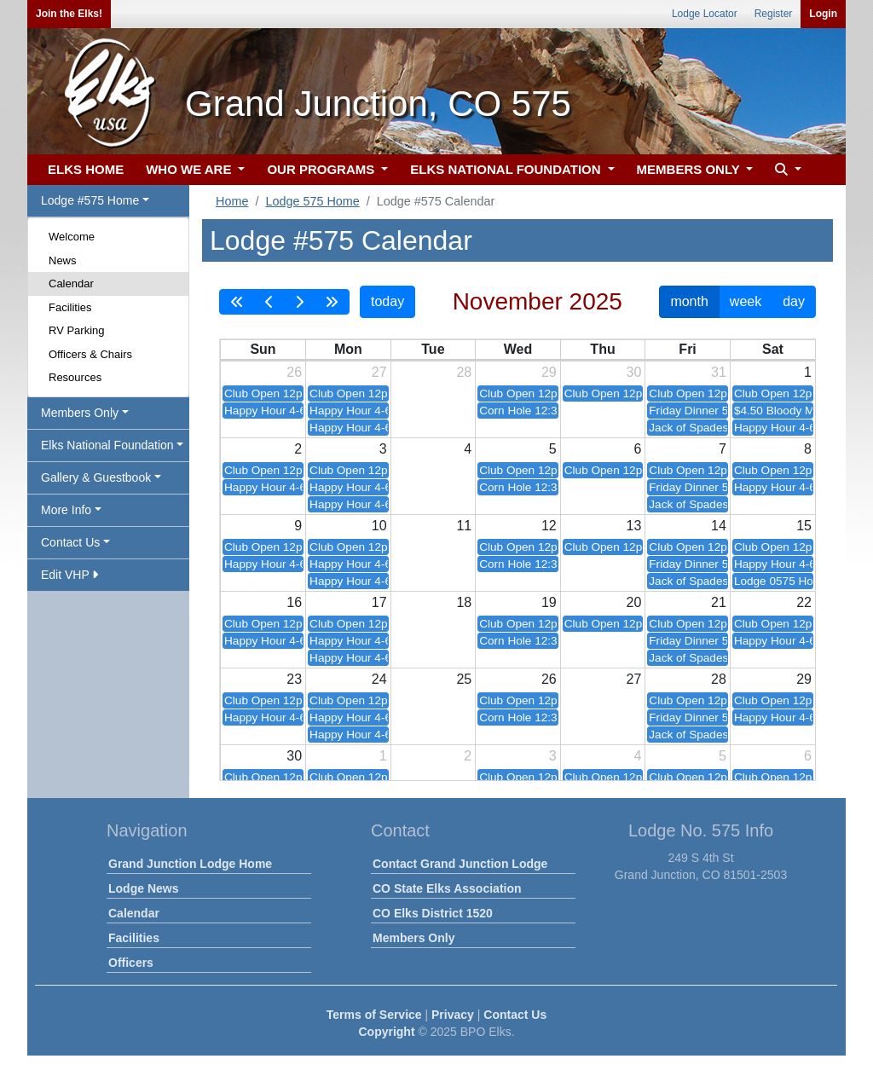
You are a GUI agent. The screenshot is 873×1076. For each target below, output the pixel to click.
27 (379, 372)
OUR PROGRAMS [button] (322, 169)
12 (549, 525)
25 (463, 679)
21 (718, 602)
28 (463, 372)
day (794, 301)
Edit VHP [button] (69, 574)
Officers (130, 962)
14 (718, 525)
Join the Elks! (69, 14)
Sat (772, 349)
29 (549, 372)
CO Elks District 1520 (433, 913)
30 (634, 372)
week (745, 301)
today (387, 301)
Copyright (386, 1031)
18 (463, 602)
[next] (299, 302)
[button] (786, 170)
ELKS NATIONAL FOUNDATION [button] (507, 169)
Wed (518, 349)
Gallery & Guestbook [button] (96, 477)
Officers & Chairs (90, 354)
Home (232, 201)
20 (634, 602)
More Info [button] (66, 510)
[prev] (269, 302)
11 (463, 525)
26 (294, 372)
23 (294, 679)
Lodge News (143, 888)
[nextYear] (332, 302)
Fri (687, 349)
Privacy (452, 1014)
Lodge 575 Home (312, 201)
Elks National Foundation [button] (107, 445)
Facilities (70, 307)
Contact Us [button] (70, 542)
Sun (262, 349)
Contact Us (514, 1014)
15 (804, 525)
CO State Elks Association (447, 888)
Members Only (413, 938)
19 (549, 602)
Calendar (71, 283)
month (689, 301)
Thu (602, 349)
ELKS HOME (86, 169)
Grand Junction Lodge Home (190, 864)
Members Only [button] (80, 412)
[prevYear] (237, 302)
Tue (432, 349)
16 (294, 602)
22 (804, 602)
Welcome (72, 236)
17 (379, 602)
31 (718, 372)
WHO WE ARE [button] (190, 169)
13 (634, 525)
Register (773, 14)
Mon (348, 349)
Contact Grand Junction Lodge (460, 864)
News (63, 260)
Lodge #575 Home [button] (90, 200)
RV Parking (77, 330)
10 (379, 525)
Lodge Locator (704, 14)
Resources (75, 377)
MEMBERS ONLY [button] (690, 169)
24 (379, 679)
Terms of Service (374, 1014)
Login (823, 14)
